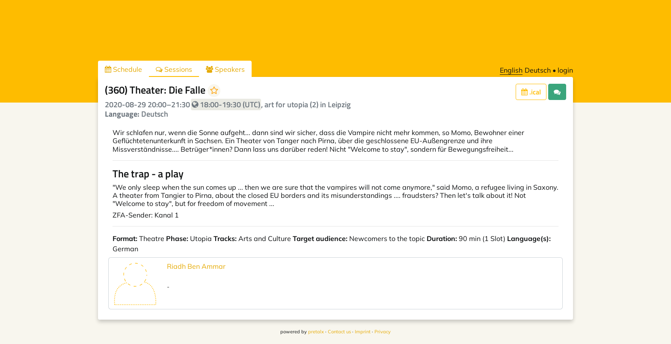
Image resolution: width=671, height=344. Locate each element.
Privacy (382, 332)
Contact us (339, 332)
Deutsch (538, 70)
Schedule (123, 69)
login (565, 70)
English (511, 70)
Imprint (363, 332)
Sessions (174, 69)
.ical (531, 92)
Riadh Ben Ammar (196, 266)
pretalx (316, 332)
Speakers (225, 69)
